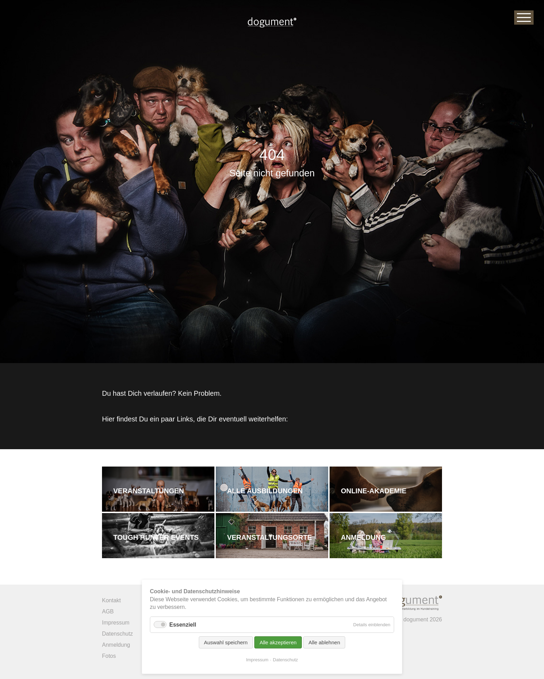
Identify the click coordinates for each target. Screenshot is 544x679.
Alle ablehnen (324, 642)
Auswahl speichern (226, 642)
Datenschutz (285, 659)
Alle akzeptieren (278, 642)
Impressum (257, 659)
